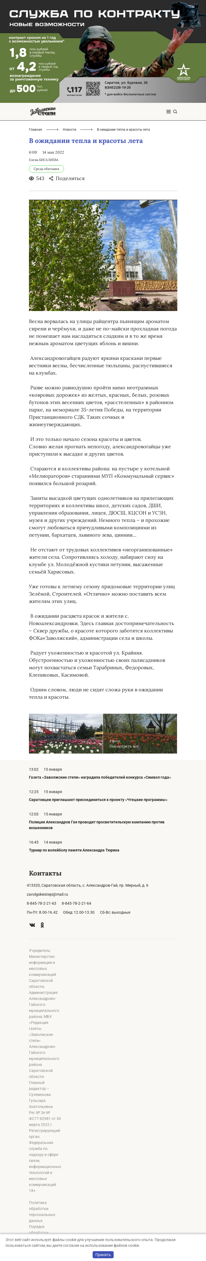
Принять (103, 1255)
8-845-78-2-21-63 (41, 903)
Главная (35, 130)
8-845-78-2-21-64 (76, 903)
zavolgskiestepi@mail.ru (47, 894)
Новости (69, 130)
